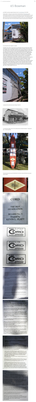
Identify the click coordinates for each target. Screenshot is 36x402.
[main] (18, 6)
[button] (1, 1)
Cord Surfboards (21, 12)
